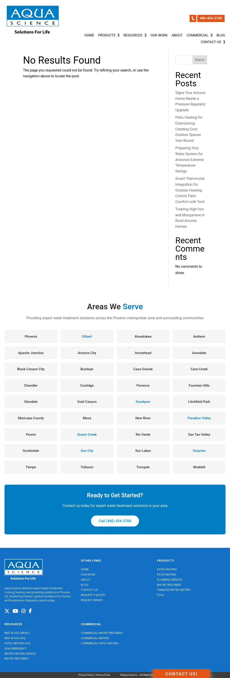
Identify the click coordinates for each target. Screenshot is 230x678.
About (177, 35)
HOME (85, 569)
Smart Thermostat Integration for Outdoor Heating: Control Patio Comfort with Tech (190, 190)
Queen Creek (87, 435)
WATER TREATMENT (169, 585)
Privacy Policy (86, 675)
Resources (133, 35)
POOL (160, 595)
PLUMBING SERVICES (169, 580)
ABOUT (85, 580)
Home (89, 35)
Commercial (197, 35)
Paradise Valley (199, 418)
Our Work (159, 35)
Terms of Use (102, 675)
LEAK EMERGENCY (15, 648)
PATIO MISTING (166, 574)
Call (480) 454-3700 (115, 521)
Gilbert (87, 337)
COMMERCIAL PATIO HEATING (100, 643)
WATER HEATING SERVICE (20, 654)
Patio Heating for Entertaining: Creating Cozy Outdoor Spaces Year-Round (189, 129)
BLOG (84, 585)
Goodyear (143, 402)
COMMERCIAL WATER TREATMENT (102, 633)
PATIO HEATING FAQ (17, 643)
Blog (221, 35)
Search (200, 60)
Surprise (199, 451)
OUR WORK (88, 574)
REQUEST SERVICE (92, 600)
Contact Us (211, 42)
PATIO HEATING (167, 569)
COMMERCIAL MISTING (95, 638)
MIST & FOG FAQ (14, 638)
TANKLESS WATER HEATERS (173, 590)
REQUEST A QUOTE (93, 595)
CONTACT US (89, 590)
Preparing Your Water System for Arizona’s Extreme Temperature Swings (189, 159)
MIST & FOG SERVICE (17, 633)
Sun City (87, 451)
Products (106, 35)
